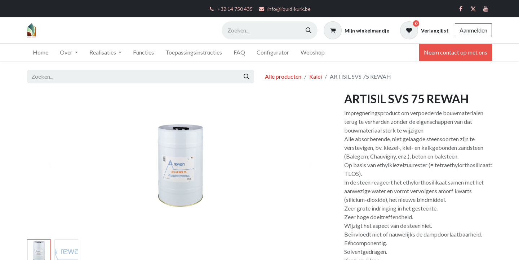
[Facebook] (460, 8)
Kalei (315, 76)
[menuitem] (40, 52)
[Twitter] (473, 8)
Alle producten (283, 76)
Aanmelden (473, 30)
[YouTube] (486, 8)
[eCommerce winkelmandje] (356, 30)
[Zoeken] (309, 30)
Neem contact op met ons (455, 52)
